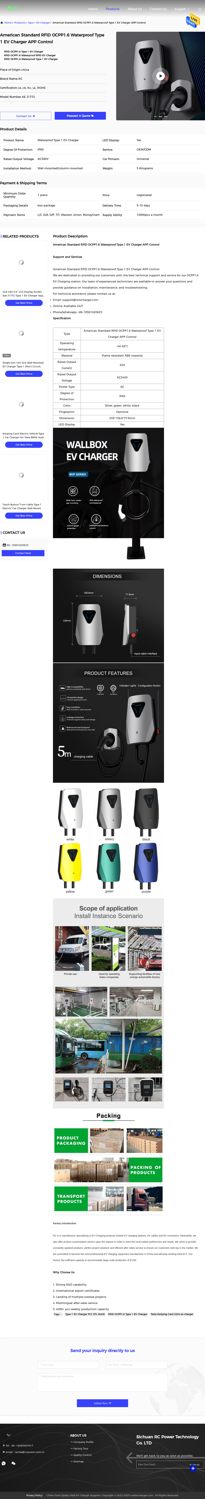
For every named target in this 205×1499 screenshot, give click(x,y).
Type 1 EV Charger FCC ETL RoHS (85, 1314)
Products (112, 9)
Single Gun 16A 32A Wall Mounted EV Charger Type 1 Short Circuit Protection (23, 366)
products (19, 22)
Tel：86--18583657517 (17, 1445)
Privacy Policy (34, 1495)
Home (93, 9)
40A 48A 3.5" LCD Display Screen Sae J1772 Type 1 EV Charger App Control (23, 295)
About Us (135, 9)
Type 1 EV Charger (39, 22)
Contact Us (158, 9)
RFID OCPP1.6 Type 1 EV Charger (127, 1314)
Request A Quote (80, 115)
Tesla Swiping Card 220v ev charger (172, 1314)
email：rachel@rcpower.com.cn (23, 1452)
